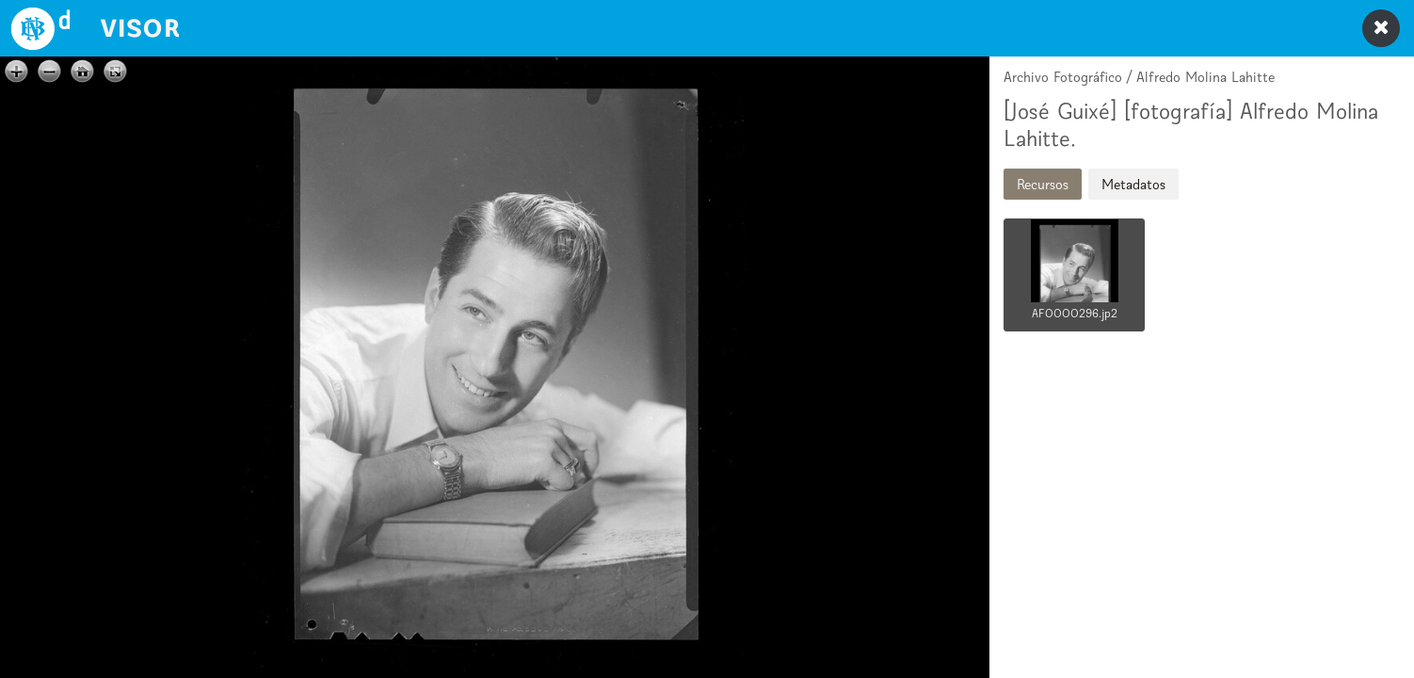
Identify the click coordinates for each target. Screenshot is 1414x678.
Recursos (1043, 184)
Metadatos (1133, 184)
